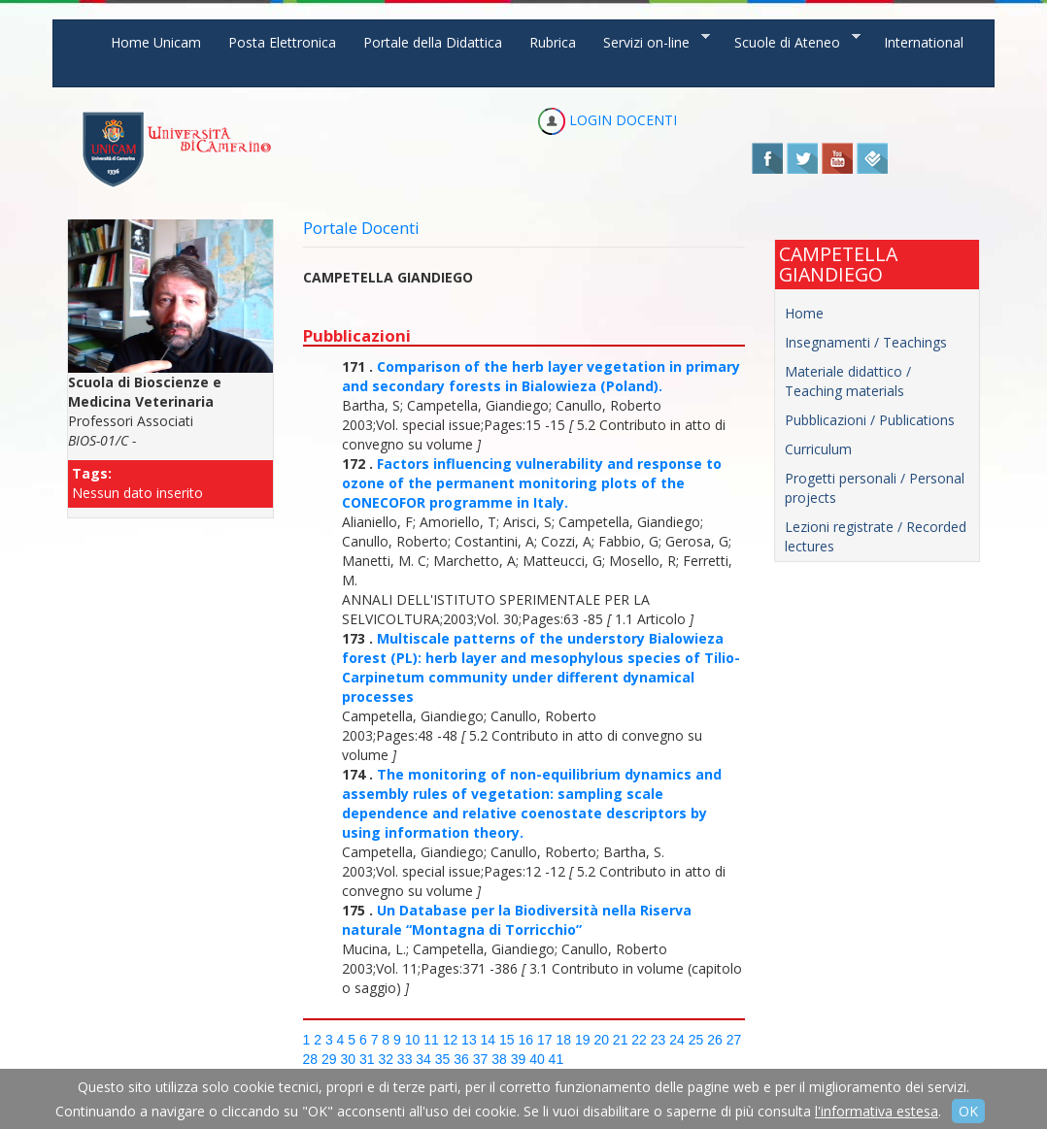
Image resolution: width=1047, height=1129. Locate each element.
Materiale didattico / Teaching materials (848, 381)
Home (804, 313)
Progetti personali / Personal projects (874, 488)
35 (443, 1059)
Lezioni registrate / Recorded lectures (875, 536)
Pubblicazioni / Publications (870, 420)
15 (507, 1039)
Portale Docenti (361, 227)
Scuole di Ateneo (791, 41)
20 (601, 1039)
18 (563, 1039)
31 (367, 1059)
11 (431, 1039)
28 (311, 1059)
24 (677, 1039)
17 (545, 1039)
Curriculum (818, 449)
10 (413, 1039)
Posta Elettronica (282, 42)
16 (526, 1039)
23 (658, 1039)
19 (583, 1039)
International (923, 42)
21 (620, 1039)
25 (696, 1039)
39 (518, 1059)
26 (715, 1039)
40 (537, 1059)
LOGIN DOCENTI (607, 120)
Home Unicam (156, 42)
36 (461, 1059)
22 (639, 1039)
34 (423, 1059)
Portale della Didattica (432, 42)
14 (488, 1039)
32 (385, 1059)
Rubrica (552, 42)
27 (734, 1039)
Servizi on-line (650, 41)
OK (968, 1111)
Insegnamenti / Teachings (866, 342)
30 (347, 1059)
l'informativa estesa (876, 1111)
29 (329, 1059)
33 (405, 1059)
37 (481, 1059)
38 (499, 1059)
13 (469, 1039)
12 (450, 1039)
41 (556, 1059)
